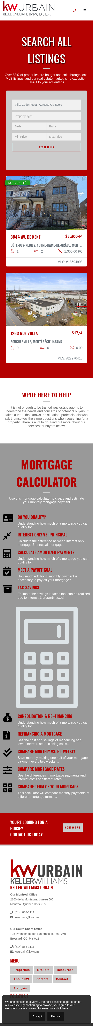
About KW (21, 979)
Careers (43, 979)
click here (62, 1008)
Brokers (43, 970)
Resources (65, 970)
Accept (37, 1016)
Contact (62, 979)
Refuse (56, 1016)
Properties (22, 970)
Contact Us (72, 827)
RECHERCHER (46, 147)
